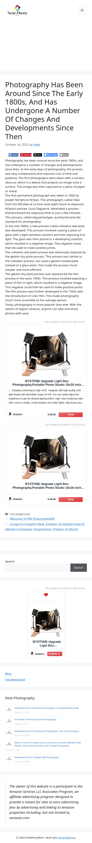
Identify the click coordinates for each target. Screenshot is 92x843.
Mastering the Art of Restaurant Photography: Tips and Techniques (47, 731)
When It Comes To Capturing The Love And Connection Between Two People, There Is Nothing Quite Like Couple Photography (48, 744)
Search (9, 561)
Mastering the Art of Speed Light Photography (37, 757)
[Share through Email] (64, 155)
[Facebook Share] (14, 155)
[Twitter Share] (37, 155)
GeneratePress (67, 837)
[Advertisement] (46, 46)
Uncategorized (15, 679)
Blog (8, 674)
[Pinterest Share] (26, 155)
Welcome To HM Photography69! (32, 519)
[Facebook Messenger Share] (51, 155)
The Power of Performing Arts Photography (35, 719)
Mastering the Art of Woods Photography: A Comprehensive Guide (47, 708)
